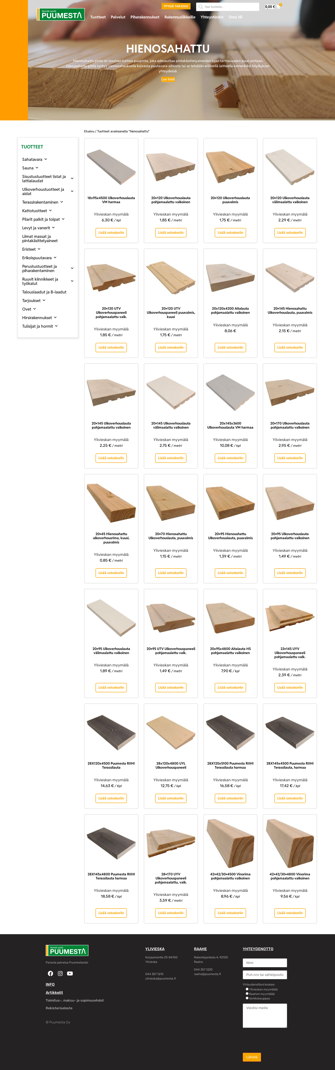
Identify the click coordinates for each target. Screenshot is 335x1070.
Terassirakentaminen (42, 202)
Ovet (29, 308)
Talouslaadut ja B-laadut (44, 292)
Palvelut (118, 17)
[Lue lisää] (168, 79)
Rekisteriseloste (59, 1008)
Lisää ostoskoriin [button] (111, 232)
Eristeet (31, 249)
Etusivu (89, 131)
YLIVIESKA (155, 949)
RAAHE (200, 949)
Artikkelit (54, 992)
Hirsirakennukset (39, 317)
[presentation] (275, 1040)
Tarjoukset (33, 300)
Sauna (30, 167)
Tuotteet (98, 17)
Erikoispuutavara (39, 257)
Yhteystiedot (212, 17)
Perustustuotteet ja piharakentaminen (47, 268)
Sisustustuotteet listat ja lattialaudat (47, 178)
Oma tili (235, 17)
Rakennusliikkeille (180, 17)
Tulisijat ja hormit (40, 326)
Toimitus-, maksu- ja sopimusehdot (75, 1000)
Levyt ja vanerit (38, 227)
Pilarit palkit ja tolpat (43, 219)
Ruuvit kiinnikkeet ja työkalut (47, 281)
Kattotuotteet (37, 210)
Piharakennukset (145, 17)
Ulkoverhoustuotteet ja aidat (47, 191)
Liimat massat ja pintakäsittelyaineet (40, 238)
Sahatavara (34, 159)
